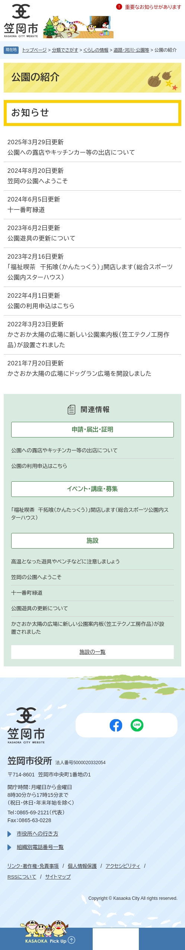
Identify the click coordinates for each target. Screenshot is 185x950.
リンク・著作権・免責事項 (33, 866)
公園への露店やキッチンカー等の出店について (71, 152)
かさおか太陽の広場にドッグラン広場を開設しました (79, 374)
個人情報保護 (82, 866)
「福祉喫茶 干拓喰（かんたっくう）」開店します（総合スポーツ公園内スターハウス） (90, 272)
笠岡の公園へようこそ (37, 181)
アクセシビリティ (123, 866)
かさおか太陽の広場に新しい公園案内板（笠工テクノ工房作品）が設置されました (88, 340)
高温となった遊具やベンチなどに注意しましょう (65, 562)
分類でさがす (65, 50)
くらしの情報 (95, 50)
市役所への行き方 (37, 834)
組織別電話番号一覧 (40, 847)
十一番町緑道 (26, 210)
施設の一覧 (93, 652)
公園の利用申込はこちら (41, 306)
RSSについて (21, 877)
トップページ (34, 50)
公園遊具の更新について (41, 238)
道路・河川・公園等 (131, 50)
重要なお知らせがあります (153, 7)
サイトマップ (58, 877)
